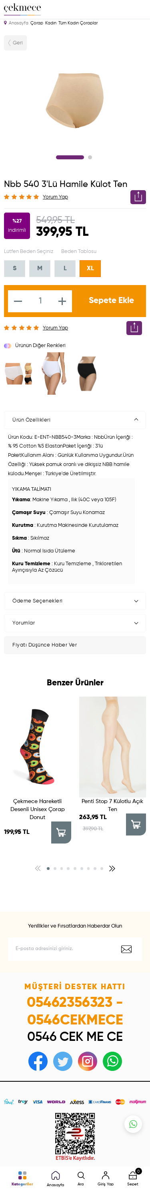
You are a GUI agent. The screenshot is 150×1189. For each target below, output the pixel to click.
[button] (48, 868)
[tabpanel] (75, 100)
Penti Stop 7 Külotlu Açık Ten (112, 805)
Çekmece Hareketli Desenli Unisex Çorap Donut (37, 809)
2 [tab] (90, 157)
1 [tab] (70, 157)
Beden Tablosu (78, 251)
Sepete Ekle (111, 301)
